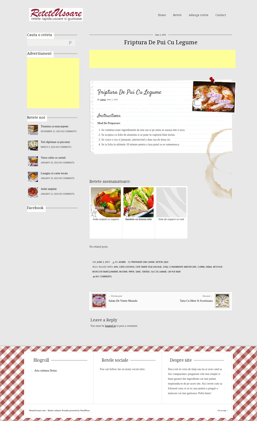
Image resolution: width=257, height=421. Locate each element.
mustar (123, 271)
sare (138, 271)
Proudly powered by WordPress (76, 410)
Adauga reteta (198, 15)
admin (103, 99)
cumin (201, 267)
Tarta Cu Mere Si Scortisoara (196, 300)
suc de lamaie (159, 271)
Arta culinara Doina (45, 370)
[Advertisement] (162, 59)
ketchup (217, 267)
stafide (146, 271)
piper (131, 271)
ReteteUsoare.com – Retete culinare (56, 14)
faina (209, 267)
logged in (110, 325)
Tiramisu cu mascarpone (54, 126)
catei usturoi (126, 267)
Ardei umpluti (49, 188)
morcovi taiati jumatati (105, 271)
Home (162, 15)
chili (165, 267)
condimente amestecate (182, 267)
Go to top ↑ (223, 410)
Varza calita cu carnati (53, 157)
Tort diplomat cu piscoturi (55, 142)
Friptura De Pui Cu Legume (160, 42)
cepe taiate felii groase (149, 267)
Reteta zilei (162, 262)
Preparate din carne (143, 262)
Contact (220, 15)
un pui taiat (174, 271)
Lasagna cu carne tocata (54, 173)
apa (116, 267)
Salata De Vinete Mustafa (123, 300)
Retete (177, 15)
